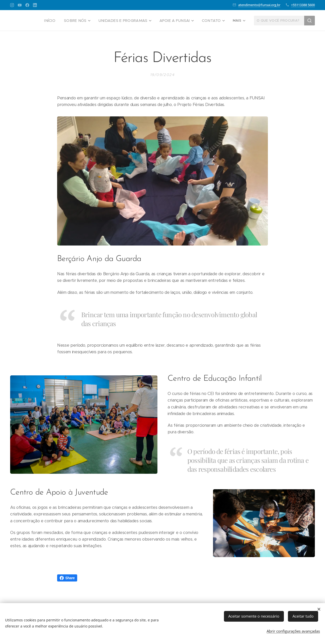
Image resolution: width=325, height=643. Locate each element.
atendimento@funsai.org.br (259, 5)
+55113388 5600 (303, 5)
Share (67, 578)
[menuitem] (61, 20)
